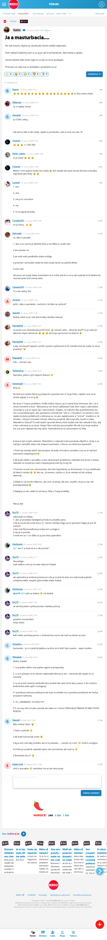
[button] (97, 890)
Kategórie (24, 14)
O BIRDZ (31, 914)
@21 (15, 560)
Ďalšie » (47, 30)
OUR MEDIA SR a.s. (56, 920)
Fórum (54, 4)
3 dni (58, 834)
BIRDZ (5, 21)
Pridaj (91, 812)
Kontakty (43, 914)
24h (50, 834)
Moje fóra (61, 14)
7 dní (66, 834)
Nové (9, 14)
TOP (38, 14)
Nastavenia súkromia (60, 914)
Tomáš (35, 924)
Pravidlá (82, 914)
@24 (23, 607)
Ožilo (50, 14)
